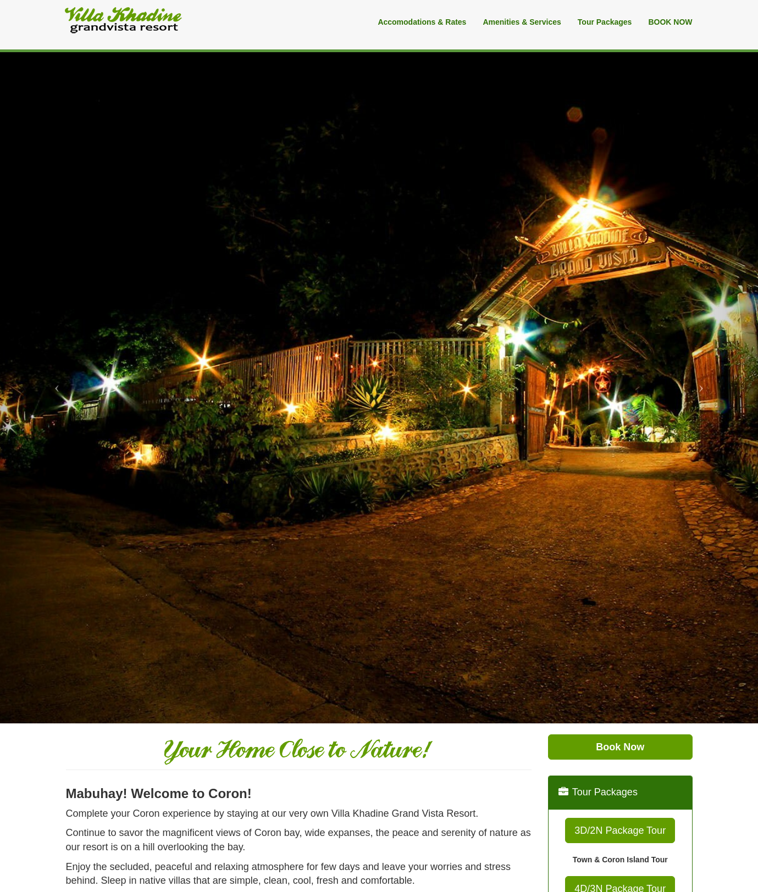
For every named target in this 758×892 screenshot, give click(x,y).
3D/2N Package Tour (620, 830)
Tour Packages (605, 22)
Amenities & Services (522, 22)
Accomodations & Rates (422, 22)
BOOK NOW (670, 22)
